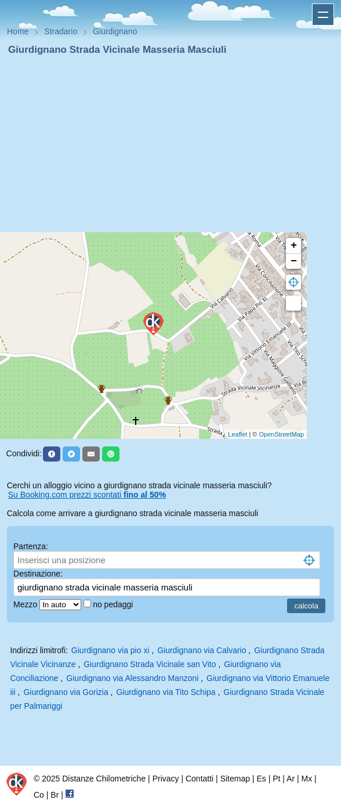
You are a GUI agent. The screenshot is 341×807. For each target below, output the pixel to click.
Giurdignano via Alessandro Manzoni (132, 678)
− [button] (294, 261)
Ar (290, 778)
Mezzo (26, 604)
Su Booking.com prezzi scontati (87, 494)
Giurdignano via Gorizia (65, 692)
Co (39, 794)
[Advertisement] (170, 144)
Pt (276, 778)
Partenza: (30, 546)
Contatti (199, 778)
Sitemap (235, 778)
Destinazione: (38, 573)
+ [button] (294, 246)
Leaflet (237, 434)
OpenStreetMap (281, 434)
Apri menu (323, 14)
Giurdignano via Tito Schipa (165, 692)
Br (54, 794)
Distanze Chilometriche (104, 778)
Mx (306, 778)
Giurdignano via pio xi (110, 650)
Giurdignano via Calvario (201, 650)
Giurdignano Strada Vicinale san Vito (150, 664)
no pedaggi (114, 604)
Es (261, 778)
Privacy (166, 778)
